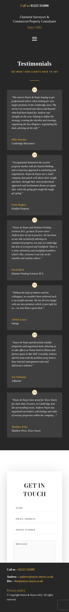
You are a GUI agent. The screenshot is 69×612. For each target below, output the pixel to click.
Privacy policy (16, 590)
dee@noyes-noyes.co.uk (28, 581)
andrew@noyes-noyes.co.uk (36, 576)
